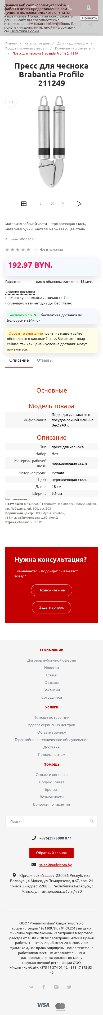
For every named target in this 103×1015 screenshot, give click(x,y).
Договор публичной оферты (51, 660)
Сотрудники (51, 697)
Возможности (52, 797)
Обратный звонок (51, 853)
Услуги (51, 707)
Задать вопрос (51, 607)
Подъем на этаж (51, 754)
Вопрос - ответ (51, 782)
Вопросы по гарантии (51, 804)
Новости (51, 668)
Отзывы (51, 682)
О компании (51, 650)
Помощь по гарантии (51, 717)
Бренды (52, 789)
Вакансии (51, 690)
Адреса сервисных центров (51, 725)
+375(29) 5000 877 (55, 838)
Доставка (51, 747)
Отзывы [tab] (45, 360)
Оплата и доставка (52, 775)
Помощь (51, 764)
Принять (89, 18)
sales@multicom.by (55, 865)
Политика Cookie (24, 31)
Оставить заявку (51, 732)
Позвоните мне (51, 590)
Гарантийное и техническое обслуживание (51, 740)
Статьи (51, 675)
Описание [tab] (19, 360)
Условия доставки (20, 292)
